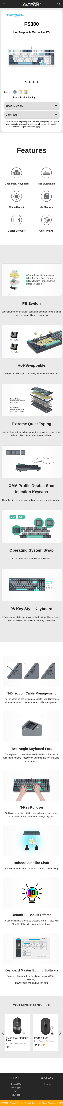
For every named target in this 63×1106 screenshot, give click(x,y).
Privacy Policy (16, 1103)
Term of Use (29, 1103)
